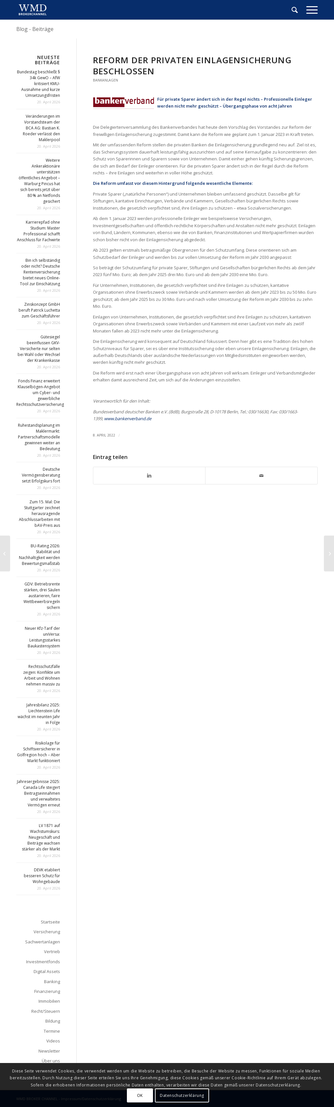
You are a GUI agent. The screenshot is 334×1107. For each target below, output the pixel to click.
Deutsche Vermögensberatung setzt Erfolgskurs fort (41, 475)
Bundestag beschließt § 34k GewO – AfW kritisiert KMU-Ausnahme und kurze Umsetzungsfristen (38, 83)
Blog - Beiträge (34, 29)
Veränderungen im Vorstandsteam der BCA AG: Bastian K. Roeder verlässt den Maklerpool (41, 127)
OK (140, 1095)
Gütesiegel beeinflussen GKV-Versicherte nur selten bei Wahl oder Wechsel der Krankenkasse (39, 348)
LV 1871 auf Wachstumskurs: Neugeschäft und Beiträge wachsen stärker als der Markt (41, 837)
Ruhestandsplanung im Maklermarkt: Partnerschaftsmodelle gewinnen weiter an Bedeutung (39, 436)
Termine (52, 1031)
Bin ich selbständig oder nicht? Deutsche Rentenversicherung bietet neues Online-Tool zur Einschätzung (40, 272)
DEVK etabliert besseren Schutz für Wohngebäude (42, 875)
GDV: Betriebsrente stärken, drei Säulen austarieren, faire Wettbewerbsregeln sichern (41, 595)
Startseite (50, 922)
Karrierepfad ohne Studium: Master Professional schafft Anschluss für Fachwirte (38, 231)
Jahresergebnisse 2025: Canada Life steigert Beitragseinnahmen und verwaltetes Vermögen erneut (38, 793)
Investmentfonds (43, 962)
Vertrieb (52, 951)
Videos (53, 1041)
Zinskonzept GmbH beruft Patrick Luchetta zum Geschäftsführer (39, 310)
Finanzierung (47, 991)
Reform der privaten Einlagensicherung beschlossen (192, 65)
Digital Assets (47, 971)
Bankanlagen (105, 80)
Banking (52, 981)
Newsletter (49, 1051)
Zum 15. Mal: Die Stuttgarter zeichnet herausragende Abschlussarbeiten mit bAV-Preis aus (39, 513)
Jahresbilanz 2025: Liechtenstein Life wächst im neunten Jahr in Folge (39, 713)
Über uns (51, 1061)
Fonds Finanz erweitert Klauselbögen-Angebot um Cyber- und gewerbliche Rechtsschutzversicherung (40, 392)
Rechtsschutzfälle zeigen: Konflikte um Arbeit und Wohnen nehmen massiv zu (41, 675)
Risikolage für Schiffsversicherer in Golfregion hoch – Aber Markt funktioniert (38, 751)
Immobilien (49, 1001)
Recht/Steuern (45, 1011)
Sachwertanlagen (42, 942)
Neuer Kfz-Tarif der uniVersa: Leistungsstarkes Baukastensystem (42, 637)
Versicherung (47, 932)
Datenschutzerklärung (182, 1095)
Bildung (52, 1021)
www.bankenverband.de (127, 418)
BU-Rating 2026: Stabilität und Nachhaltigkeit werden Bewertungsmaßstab (39, 554)
